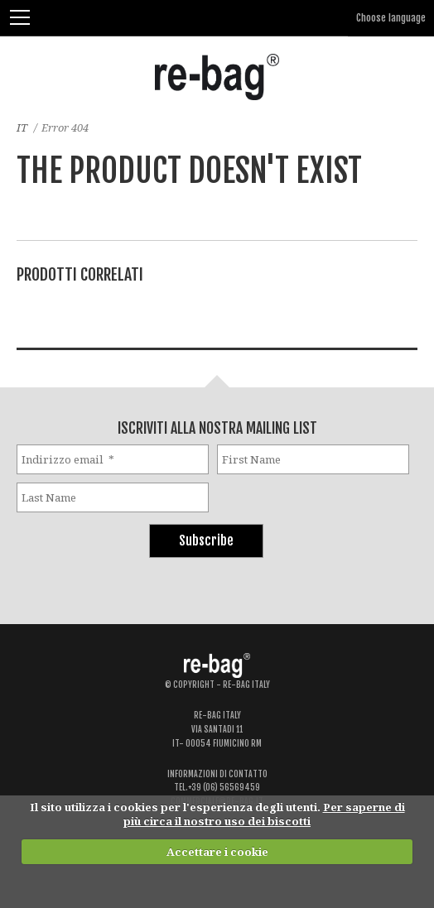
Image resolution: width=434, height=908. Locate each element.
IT (22, 127)
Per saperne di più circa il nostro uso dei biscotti (264, 814)
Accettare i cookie (217, 851)
